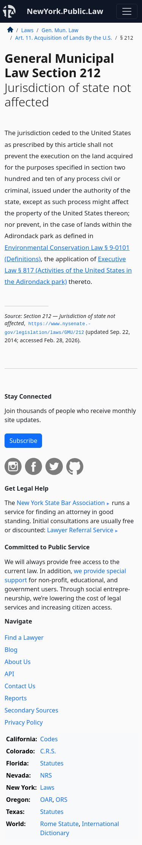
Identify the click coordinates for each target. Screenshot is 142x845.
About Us (18, 662)
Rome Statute (59, 824)
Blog (11, 649)
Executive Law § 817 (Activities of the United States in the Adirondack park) (68, 270)
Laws (27, 30)
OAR (46, 799)
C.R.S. (48, 751)
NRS (46, 775)
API (9, 674)
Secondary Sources (31, 710)
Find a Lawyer (24, 637)
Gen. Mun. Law (60, 30)
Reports (16, 698)
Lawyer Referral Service (80, 530)
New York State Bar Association (61, 503)
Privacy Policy (24, 722)
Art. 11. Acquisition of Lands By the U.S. (63, 37)
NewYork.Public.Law (65, 11)
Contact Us (20, 686)
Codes (49, 739)
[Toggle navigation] (126, 11)
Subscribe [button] (23, 441)
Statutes (52, 763)
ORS (61, 799)
